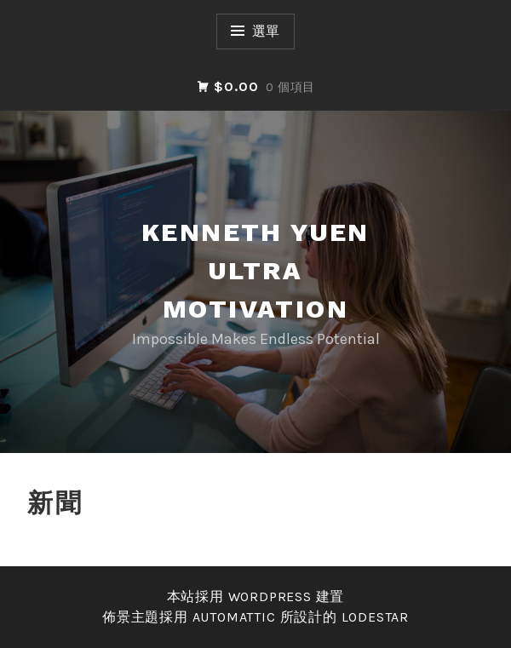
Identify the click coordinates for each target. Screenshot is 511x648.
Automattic (234, 617)
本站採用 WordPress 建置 (256, 596)
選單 (266, 31)
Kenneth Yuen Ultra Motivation (255, 270)
